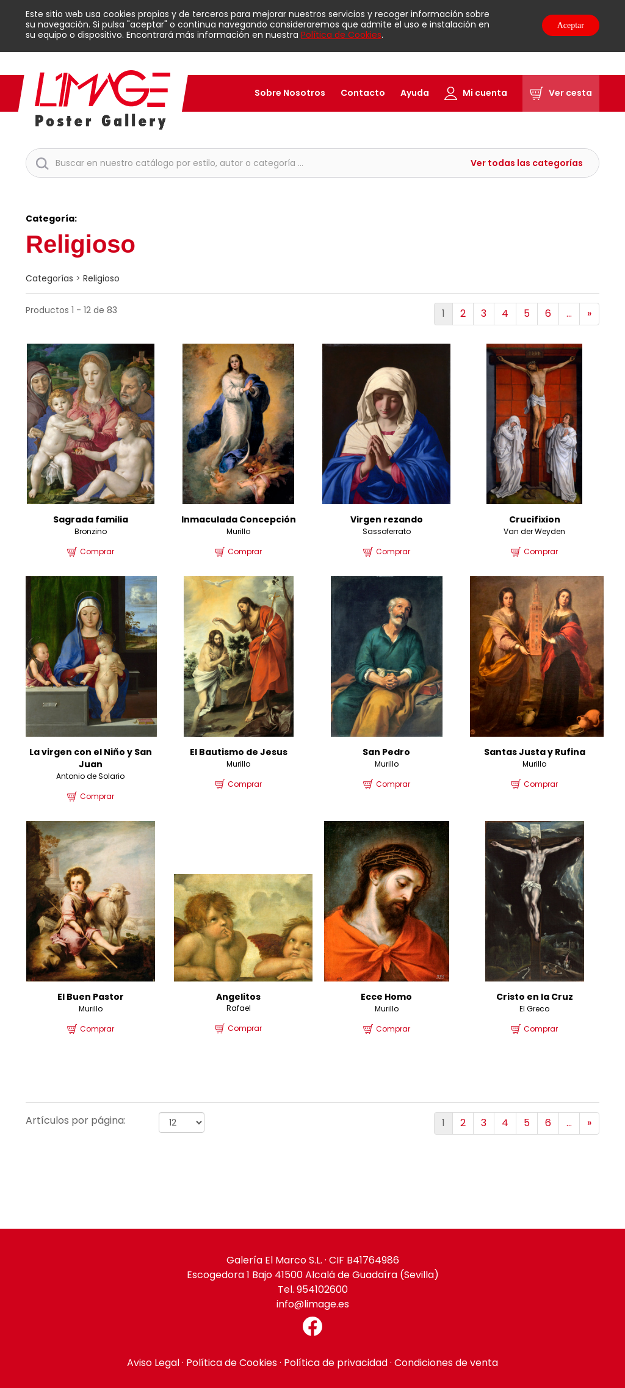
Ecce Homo (386, 997)
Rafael (238, 1008)
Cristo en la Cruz (534, 997)
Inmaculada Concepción (238, 519)
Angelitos (238, 997)
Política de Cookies (341, 35)
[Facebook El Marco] (312, 1326)
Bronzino (90, 531)
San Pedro (386, 752)
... (569, 313)
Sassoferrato (387, 531)
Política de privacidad (336, 1363)
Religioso (101, 278)
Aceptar (570, 25)
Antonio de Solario (90, 776)
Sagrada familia (90, 519)
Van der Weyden (534, 531)
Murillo (238, 531)
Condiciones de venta (446, 1363)
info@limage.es (312, 1304)
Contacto (363, 93)
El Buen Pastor (90, 997)
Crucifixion (534, 519)
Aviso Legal (153, 1363)
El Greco (534, 1008)
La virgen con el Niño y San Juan (90, 758)
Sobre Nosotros (290, 93)
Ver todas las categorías (527, 163)
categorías (49, 278)
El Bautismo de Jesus (238, 752)
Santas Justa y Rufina (534, 752)
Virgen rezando (386, 519)
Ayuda (414, 93)
